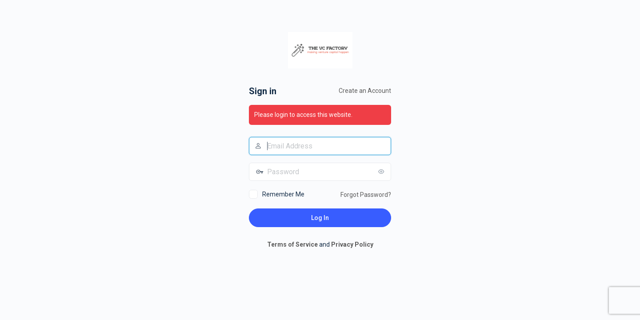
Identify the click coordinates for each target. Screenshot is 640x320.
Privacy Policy (352, 244)
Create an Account (365, 90)
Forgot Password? (365, 194)
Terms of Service (292, 244)
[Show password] (382, 171)
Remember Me (283, 194)
